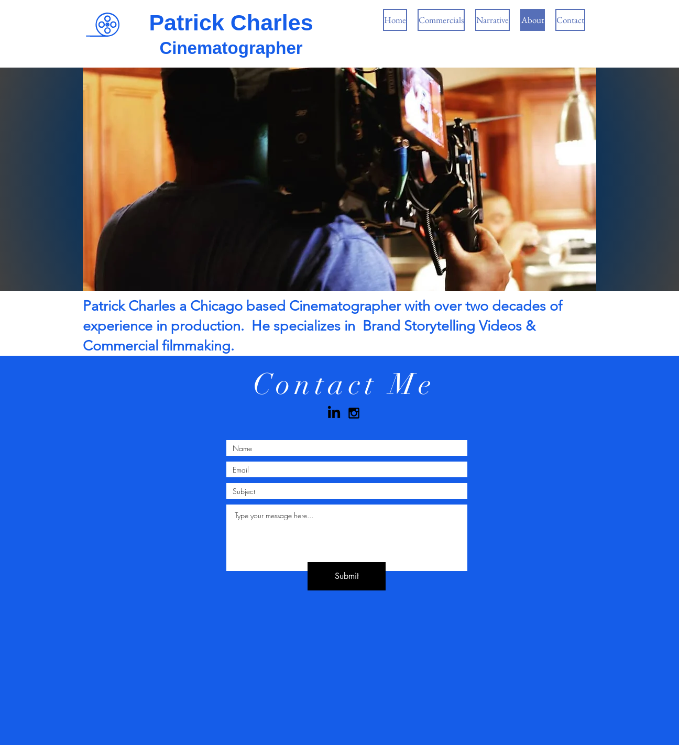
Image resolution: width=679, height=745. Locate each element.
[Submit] (347, 576)
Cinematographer (230, 48)
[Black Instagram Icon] (354, 413)
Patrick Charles (231, 22)
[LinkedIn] (334, 413)
